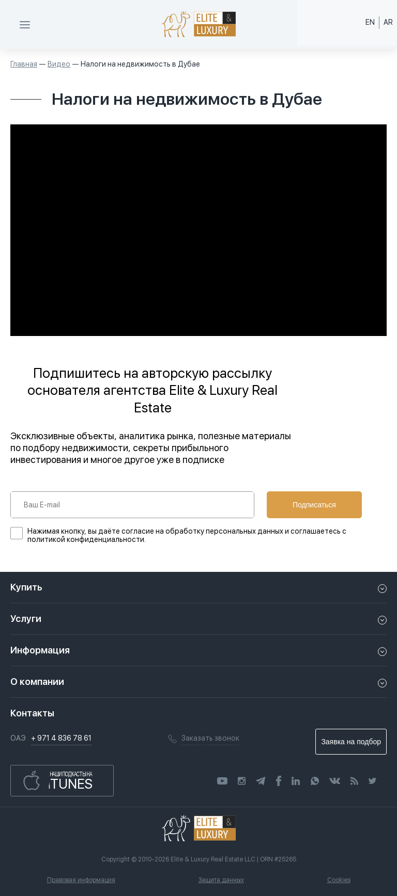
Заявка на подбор (351, 742)
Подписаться (314, 505)
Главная (23, 64)
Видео (59, 64)
